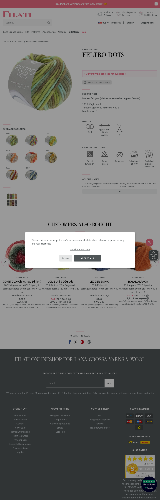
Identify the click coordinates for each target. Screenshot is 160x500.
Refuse (65, 258)
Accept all (87, 258)
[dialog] (80, 250)
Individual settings (80, 249)
